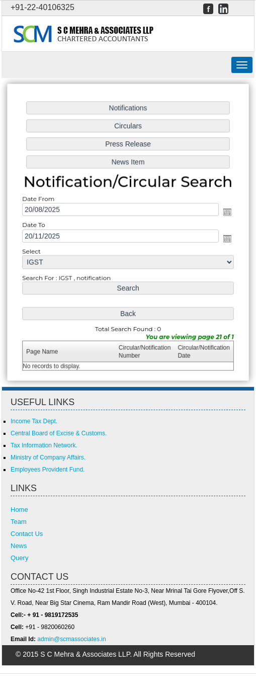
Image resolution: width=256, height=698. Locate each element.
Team (19, 521)
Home (19, 509)
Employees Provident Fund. (47, 469)
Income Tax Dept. (34, 421)
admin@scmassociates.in (71, 639)
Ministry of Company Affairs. (48, 457)
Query (19, 558)
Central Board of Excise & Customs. (59, 433)
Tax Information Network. (44, 445)
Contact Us (27, 533)
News (19, 546)
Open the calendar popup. (225, 212)
